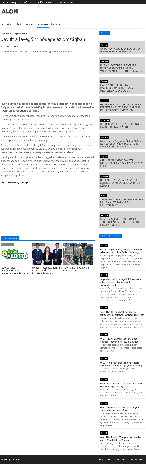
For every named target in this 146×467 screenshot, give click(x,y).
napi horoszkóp (9, 2)
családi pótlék (36, 2)
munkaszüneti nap (64, 2)
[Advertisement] (48, 78)
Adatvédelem (137, 459)
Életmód (56, 24)
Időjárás (49, 2)
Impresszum (104, 459)
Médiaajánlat (121, 459)
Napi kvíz (23, 2)
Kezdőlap (7, 24)
